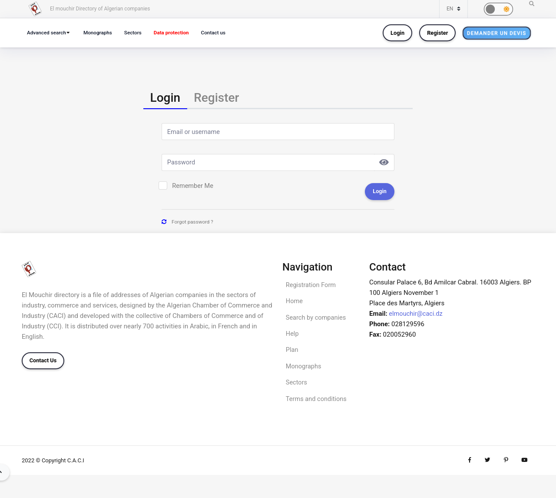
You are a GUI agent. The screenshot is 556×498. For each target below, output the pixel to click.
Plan (292, 354)
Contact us (221, 32)
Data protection (177, 32)
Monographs (101, 32)
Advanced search (47, 32)
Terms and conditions (317, 404)
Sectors (137, 32)
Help (292, 337)
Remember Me (193, 188)
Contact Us (43, 362)
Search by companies (317, 320)
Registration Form (312, 287)
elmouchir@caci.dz (416, 315)
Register (437, 33)
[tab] (165, 98)
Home (294, 303)
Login (397, 33)
